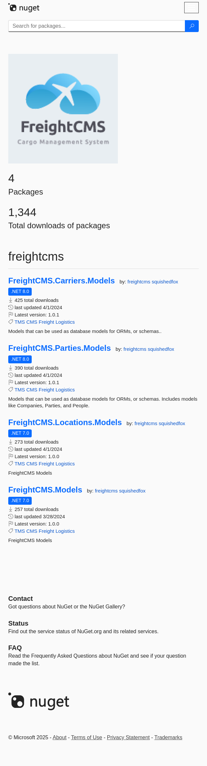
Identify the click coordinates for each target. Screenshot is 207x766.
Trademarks (169, 737)
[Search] (192, 26)
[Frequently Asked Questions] (15, 647)
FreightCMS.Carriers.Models (61, 280)
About (60, 737)
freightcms (139, 281)
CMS (31, 322)
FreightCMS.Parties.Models (59, 348)
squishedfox (165, 281)
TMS (20, 322)
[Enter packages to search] (96, 26)
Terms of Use (86, 737)
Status (18, 623)
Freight (46, 322)
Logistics (65, 322)
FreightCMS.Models (45, 489)
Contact (20, 598)
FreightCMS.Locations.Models (65, 422)
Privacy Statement (128, 737)
